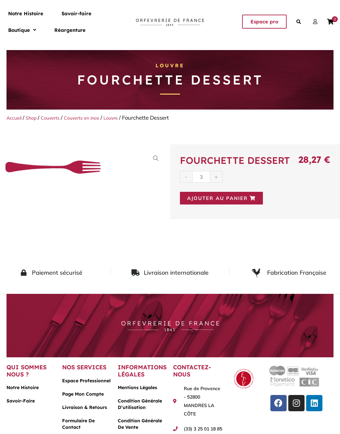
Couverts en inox (92, 117)
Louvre (170, 65)
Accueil (15, 117)
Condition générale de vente (140, 426)
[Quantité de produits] (201, 177)
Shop (35, 117)
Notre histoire (23, 389)
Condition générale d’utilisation (140, 406)
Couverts (56, 117)
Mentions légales (137, 389)
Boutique (91, 13)
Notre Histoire (19, 13)
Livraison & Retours (84, 409)
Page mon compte (83, 396)
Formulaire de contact (78, 425)
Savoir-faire (57, 13)
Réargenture (17, 31)
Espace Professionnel (86, 382)
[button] (91, 13)
